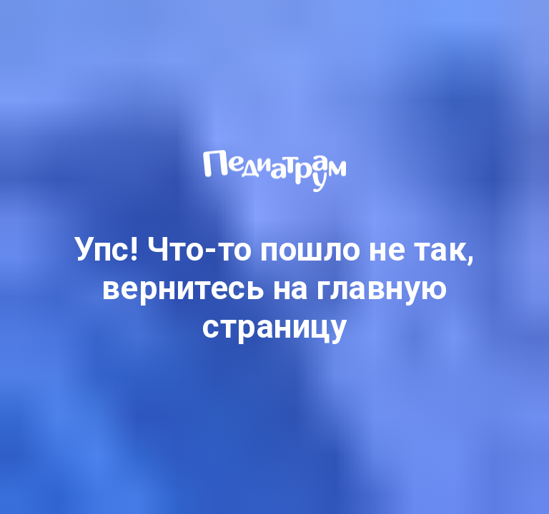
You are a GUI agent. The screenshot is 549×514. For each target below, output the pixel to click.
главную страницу (325, 307)
